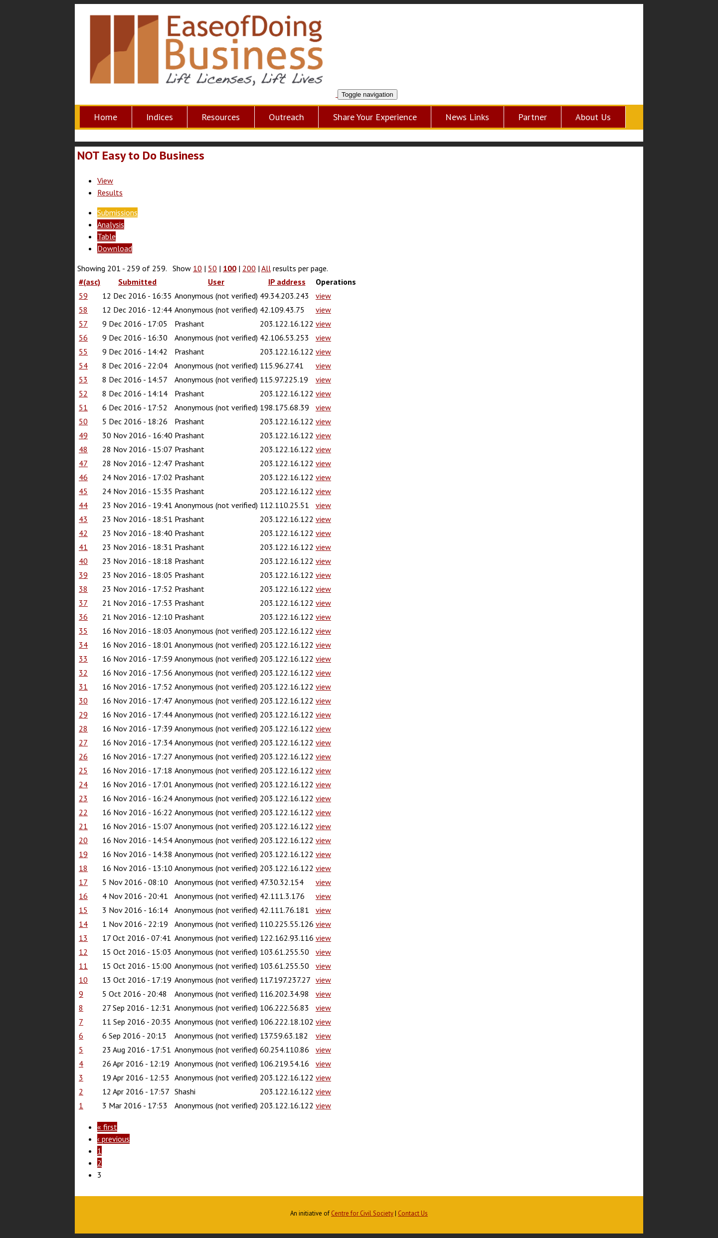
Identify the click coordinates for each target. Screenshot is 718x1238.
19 (83, 854)
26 (83, 756)
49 (83, 435)
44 (83, 505)
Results (110, 192)
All (266, 268)
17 (83, 882)
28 (83, 728)
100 (229, 268)
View (105, 180)
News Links (467, 117)
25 (83, 770)
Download (114, 248)
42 (83, 533)
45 (83, 491)
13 (83, 938)
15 (83, 910)
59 (83, 296)
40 (83, 561)
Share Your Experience (375, 117)
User (216, 282)
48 (83, 449)
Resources (220, 117)
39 (83, 575)
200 (249, 268)
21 (83, 826)
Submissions (117, 212)
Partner (532, 117)
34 (83, 645)
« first (107, 1127)
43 (83, 519)
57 (83, 324)
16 (83, 896)
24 (83, 784)
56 (83, 338)
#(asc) (89, 282)
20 (83, 840)
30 (83, 701)
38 (83, 589)
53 (83, 379)
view (323, 296)
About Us (593, 117)
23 (83, 798)
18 (83, 868)
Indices (159, 117)
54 (83, 365)
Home (105, 117)
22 (83, 812)
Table (106, 236)
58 (83, 310)
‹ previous (113, 1139)
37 (83, 603)
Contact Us (413, 1213)
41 (83, 547)
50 (212, 268)
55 (83, 351)
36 (83, 617)
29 (83, 714)
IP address (287, 282)
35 (83, 631)
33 (83, 659)
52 (83, 393)
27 (83, 742)
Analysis (110, 224)
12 (83, 952)
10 (197, 268)
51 (83, 407)
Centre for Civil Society (362, 1213)
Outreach (286, 117)
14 (83, 924)
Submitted (137, 282)
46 (83, 477)
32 (83, 673)
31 (83, 687)
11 (83, 966)
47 (83, 463)
